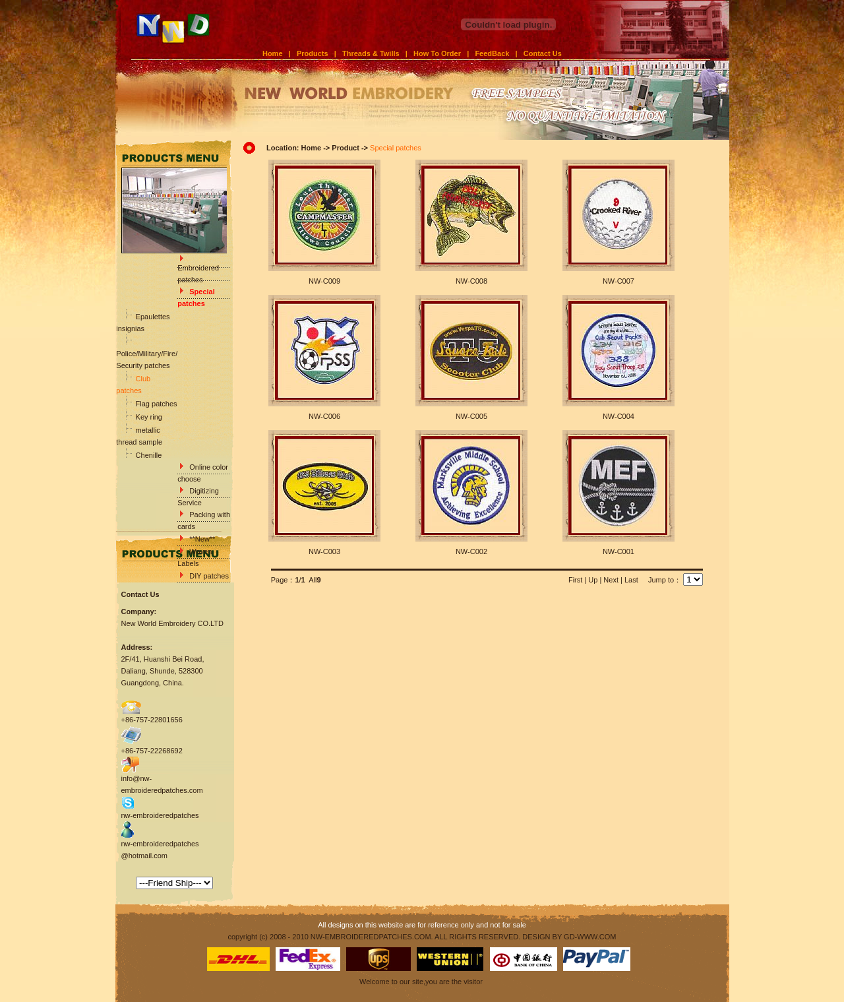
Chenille (148, 455)
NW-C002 (471, 551)
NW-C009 (324, 281)
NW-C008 (471, 281)
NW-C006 (324, 416)
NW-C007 (618, 281)
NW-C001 (618, 551)
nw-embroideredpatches (160, 815)
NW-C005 (471, 416)
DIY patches (209, 576)
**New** (202, 539)
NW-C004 (618, 416)
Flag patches (155, 404)
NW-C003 (324, 551)
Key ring (148, 417)
